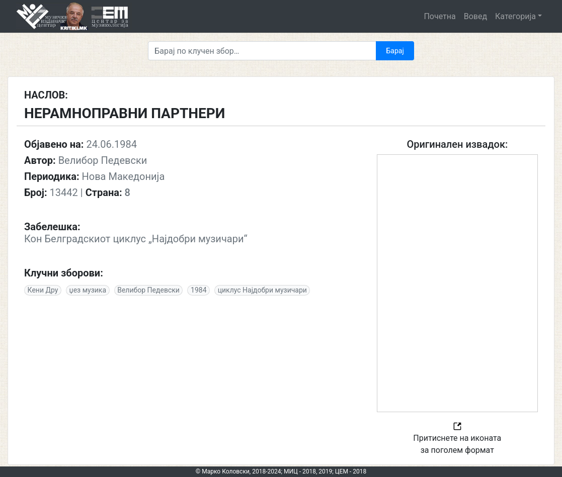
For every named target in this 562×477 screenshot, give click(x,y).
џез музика (87, 290)
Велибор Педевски (148, 290)
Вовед (475, 16)
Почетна (439, 16)
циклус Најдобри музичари (262, 290)
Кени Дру (43, 290)
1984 (198, 290)
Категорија (515, 16)
